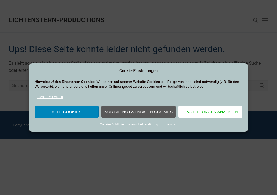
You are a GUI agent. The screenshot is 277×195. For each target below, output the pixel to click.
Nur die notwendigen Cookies (138, 111)
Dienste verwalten (50, 97)
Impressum (169, 124)
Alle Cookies (66, 111)
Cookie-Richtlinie (112, 124)
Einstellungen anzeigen (210, 111)
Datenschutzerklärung (142, 124)
